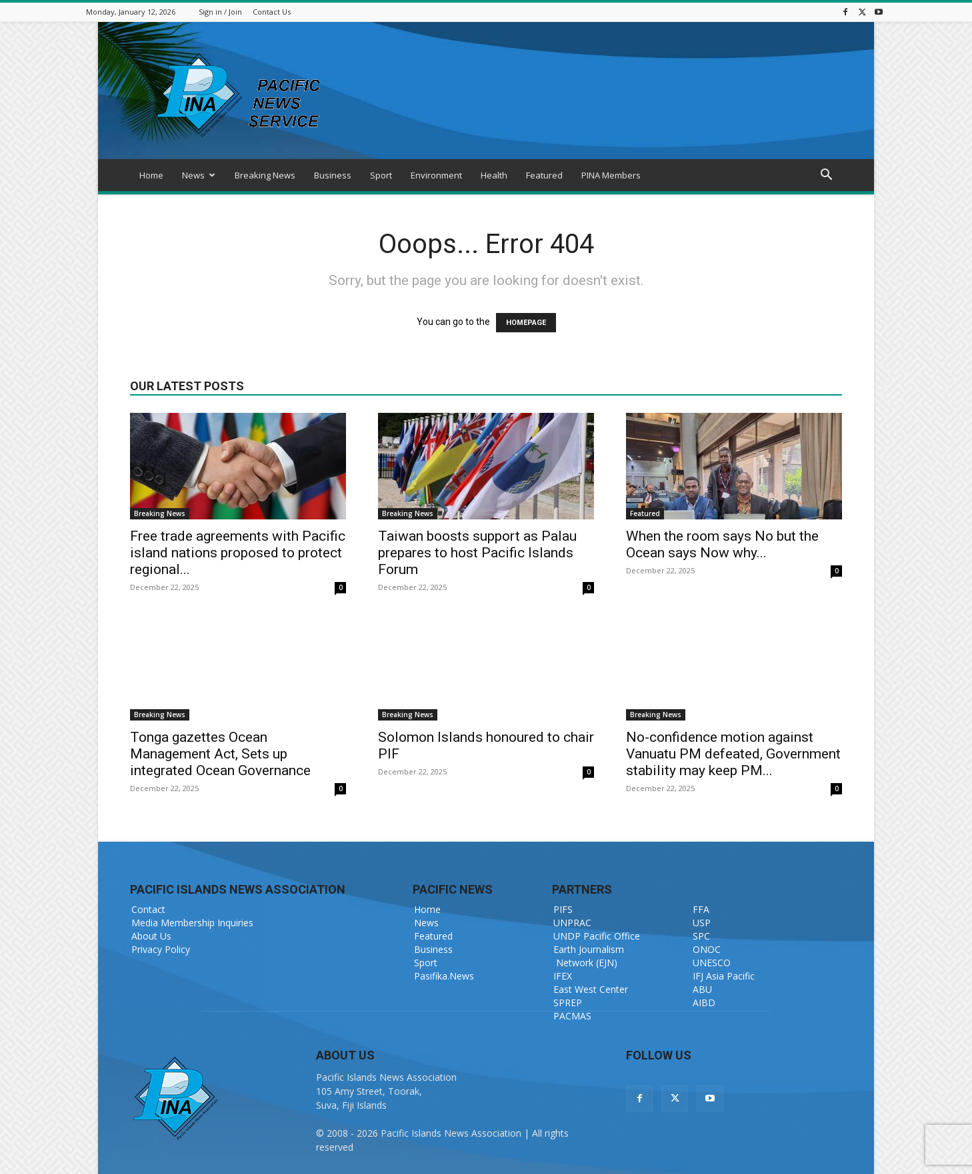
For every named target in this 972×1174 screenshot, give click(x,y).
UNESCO (712, 962)
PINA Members (611, 175)
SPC (701, 936)
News (198, 175)
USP (702, 922)
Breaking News (265, 175)
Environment (436, 175)
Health (494, 175)
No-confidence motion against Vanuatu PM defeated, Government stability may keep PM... (733, 753)
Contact (148, 909)
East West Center (590, 989)
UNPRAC (572, 922)
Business (332, 175)
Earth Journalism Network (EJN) (588, 956)
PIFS (563, 909)
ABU (702, 989)
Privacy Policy (160, 949)
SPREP (567, 1002)
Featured (544, 175)
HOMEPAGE (526, 322)
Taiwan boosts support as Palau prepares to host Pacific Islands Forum (477, 552)
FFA (701, 909)
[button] (826, 176)
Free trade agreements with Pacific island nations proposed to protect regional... (237, 552)
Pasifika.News (444, 976)
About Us (151, 936)
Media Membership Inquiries (192, 922)
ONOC (707, 949)
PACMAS (572, 1016)
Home (151, 175)
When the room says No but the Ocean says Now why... (722, 544)
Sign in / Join (220, 12)
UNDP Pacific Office (596, 936)
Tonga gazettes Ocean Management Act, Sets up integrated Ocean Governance (220, 753)
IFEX (562, 976)
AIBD (704, 1002)
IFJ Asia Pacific (724, 976)
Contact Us (272, 12)
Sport (381, 175)
